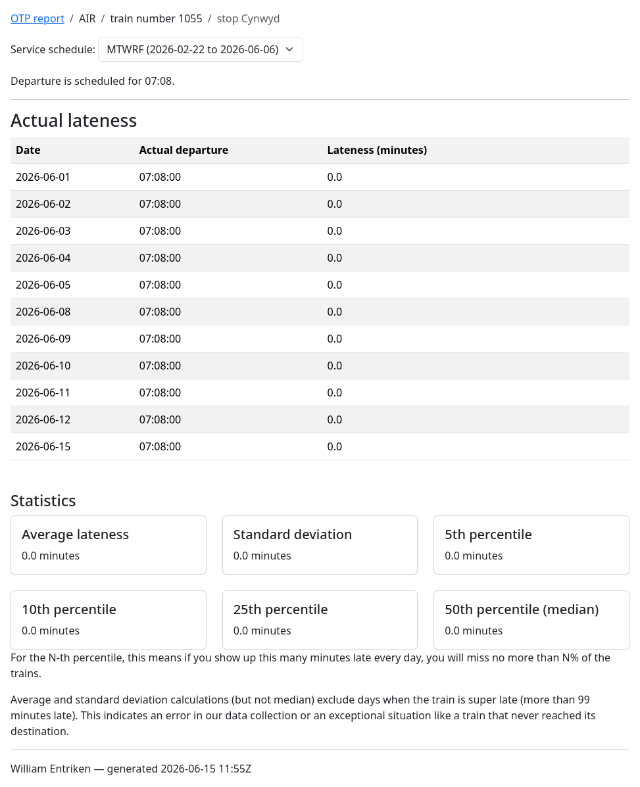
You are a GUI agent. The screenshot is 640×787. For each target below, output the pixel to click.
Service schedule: (53, 49)
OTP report (37, 18)
